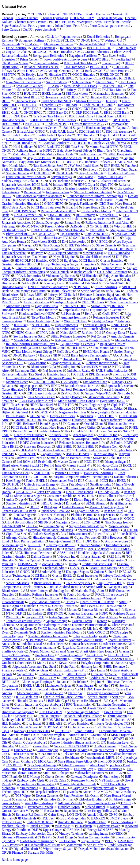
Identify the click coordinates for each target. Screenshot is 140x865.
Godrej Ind (68, 367)
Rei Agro (91, 313)
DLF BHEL (112, 165)
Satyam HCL (35, 617)
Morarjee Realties (18, 757)
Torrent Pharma (32, 298)
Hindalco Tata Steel (92, 44)
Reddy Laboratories (39, 279)
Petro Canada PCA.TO (17, 29)
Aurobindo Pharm (18, 306)
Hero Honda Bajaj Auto (43, 321)
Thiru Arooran (117, 716)
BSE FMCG (55, 613)
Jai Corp (111, 101)
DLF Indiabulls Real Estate (42, 845)
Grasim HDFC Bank (28, 420)
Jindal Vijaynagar (107, 279)
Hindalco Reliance (70, 822)
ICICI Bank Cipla (81, 116)
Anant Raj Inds (83, 435)
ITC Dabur (50, 488)
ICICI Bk (20, 325)
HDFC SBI (30, 488)
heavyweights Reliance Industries (114, 412)
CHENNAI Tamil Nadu (78, 14)
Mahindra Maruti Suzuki (86, 640)
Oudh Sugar (129, 169)
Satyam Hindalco (87, 511)
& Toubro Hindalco (76, 594)
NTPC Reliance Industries (66, 181)
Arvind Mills (94, 587)
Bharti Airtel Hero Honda (96, 651)
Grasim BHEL (62, 575)
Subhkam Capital (55, 348)
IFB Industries (31, 769)
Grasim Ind (98, 735)
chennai (53, 14)
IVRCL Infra (10, 302)
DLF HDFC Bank (88, 541)
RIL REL (34, 545)
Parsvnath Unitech (40, 807)
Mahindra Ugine (23, 154)
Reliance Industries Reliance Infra (82, 442)
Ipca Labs (64, 135)
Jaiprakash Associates (83, 644)
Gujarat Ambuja (56, 621)
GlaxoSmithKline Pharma (23, 82)
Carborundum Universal (115, 731)
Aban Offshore (23, 761)
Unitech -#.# (123, 719)
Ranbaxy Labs (54, 283)
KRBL (46, 773)
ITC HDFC (101, 188)
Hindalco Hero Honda (16, 549)
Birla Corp (99, 738)
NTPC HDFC (41, 325)
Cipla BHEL (10, 446)
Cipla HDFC (34, 181)
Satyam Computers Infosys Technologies (81, 477)
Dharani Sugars (26, 773)
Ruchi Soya (130, 435)
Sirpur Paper (81, 659)
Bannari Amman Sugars (86, 458)
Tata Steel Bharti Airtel (95, 256)
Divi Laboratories (74, 241)
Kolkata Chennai (26, 18)
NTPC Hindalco (119, 253)
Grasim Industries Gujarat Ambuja (37, 704)
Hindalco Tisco (25, 101)
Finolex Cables (112, 408)
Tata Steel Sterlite (14, 253)
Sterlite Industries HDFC (18, 659)
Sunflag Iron (61, 590)
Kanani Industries (126, 477)
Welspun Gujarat (65, 302)
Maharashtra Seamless (108, 93)
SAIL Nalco (85, 177)
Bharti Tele (104, 150)
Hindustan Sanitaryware (18, 712)
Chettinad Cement (14, 230)
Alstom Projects (118, 71)
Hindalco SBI (50, 169)
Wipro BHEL (123, 226)
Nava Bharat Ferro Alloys (75, 761)
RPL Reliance (98, 374)
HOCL (127, 465)
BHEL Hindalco (25, 169)
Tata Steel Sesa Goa (15, 473)
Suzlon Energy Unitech (94, 340)
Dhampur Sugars (77, 571)
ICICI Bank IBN (50, 712)
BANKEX (98, 818)
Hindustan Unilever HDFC (37, 313)
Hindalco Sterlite (13, 120)
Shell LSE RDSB (124, 374)
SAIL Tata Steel (84, 237)
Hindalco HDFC (101, 97)
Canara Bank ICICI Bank (19, 511)
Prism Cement (29, 59)
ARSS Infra (65, 552)
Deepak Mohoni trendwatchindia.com (103, 848)
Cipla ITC (106, 184)
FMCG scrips (119, 632)
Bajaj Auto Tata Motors (35, 162)
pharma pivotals (103, 788)
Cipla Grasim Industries (73, 188)
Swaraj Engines (12, 636)
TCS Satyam (68, 382)
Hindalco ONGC (47, 260)
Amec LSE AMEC (95, 792)
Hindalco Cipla (107, 465)
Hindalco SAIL (24, 237)
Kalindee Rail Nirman (58, 799)
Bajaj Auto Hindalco (117, 275)
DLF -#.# (26, 450)
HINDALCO (112, 628)
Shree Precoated (71, 200)
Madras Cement (12, 397)
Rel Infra (84, 279)
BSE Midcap (31, 776)
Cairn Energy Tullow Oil (100, 811)
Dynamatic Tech (25, 632)
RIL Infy (92, 628)
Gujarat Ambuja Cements (77, 344)
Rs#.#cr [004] (30, 283)
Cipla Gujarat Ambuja (41, 765)
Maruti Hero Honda (52, 427)
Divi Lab (32, 526)
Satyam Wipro (57, 420)
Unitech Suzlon (90, 545)
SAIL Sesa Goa (67, 351)
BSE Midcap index (73, 818)
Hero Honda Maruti (15, 165)
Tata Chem (36, 499)
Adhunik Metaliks (70, 803)
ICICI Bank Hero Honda (115, 203)
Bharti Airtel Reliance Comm (63, 697)
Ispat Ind (72, 207)
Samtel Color (56, 458)
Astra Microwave (73, 765)
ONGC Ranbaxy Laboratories (48, 287)
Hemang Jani (89, 666)
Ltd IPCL (115, 773)
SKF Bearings (85, 298)
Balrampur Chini (26, 370)
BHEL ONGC (109, 74)
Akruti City (94, 708)
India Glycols (125, 484)
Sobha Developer (48, 222)
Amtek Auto (94, 655)
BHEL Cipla (10, 112)
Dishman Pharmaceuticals (89, 625)
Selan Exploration (49, 492)
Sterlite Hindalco (17, 173)
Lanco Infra (110, 530)
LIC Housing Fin (48, 549)
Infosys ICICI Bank (61, 294)
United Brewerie (73, 507)
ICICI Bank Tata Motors (80, 63)
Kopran (102, 621)
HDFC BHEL (101, 59)
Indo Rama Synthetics (29, 541)
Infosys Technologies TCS (112, 723)
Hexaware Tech (55, 97)
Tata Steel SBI (11, 526)
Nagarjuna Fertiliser (72, 412)
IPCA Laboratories (28, 275)
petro (98, 22)
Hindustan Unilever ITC (54, 450)
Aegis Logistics (98, 549)
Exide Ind (51, 359)
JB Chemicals (27, 818)
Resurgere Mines (82, 780)
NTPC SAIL (81, 287)
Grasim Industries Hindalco (20, 203)
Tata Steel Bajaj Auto (108, 560)
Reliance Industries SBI (102, 363)
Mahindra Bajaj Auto (89, 590)
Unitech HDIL (127, 533)
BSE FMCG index (45, 579)
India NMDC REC (40, 822)
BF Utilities (33, 329)
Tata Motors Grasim (41, 397)
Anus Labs (9, 644)
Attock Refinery (32, 587)
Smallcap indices (72, 678)
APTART (118, 738)
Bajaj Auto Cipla (46, 306)
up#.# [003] (36, 738)
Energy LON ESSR (100, 829)
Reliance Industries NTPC (41, 67)
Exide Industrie (16, 48)
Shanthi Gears (23, 628)
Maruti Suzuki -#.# (79, 465)
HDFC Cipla (86, 184)
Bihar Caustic (54, 693)
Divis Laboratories (37, 302)
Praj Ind (96, 681)
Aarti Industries (114, 389)
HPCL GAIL (128, 135)
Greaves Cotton (12, 530)
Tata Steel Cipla (90, 78)
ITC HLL (77, 374)
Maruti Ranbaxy (28, 359)
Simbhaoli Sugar (120, 799)
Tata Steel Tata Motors (48, 116)
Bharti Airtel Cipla (43, 367)
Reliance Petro (112, 268)
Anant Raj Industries (39, 803)
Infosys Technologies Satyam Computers (68, 264)
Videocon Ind (66, 556)
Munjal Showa (108, 617)
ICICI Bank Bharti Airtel (36, 401)
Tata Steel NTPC (23, 200)
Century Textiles (63, 606)
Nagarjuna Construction (78, 647)
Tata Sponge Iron (117, 522)
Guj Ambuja (98, 310)
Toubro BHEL (35, 480)
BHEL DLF (30, 108)
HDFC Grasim (25, 332)
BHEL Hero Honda (96, 351)
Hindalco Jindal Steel (16, 310)
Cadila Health (99, 678)
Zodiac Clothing (53, 564)
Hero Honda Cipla (95, 207)
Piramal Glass (65, 651)
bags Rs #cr (71, 689)
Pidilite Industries (110, 769)
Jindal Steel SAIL (110, 116)
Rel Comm (98, 336)
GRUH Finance (12, 852)
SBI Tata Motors (77, 93)
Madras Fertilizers (88, 101)
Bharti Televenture (63, 291)
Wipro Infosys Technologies (35, 784)
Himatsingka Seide (104, 674)
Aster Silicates (72, 708)
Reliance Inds (11, 44)
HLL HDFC (80, 348)
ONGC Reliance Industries (107, 181)
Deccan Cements (47, 795)
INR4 (73, 564)
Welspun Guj (113, 40)
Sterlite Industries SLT (21, 503)
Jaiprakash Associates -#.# (82, 385)
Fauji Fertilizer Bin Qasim (81, 795)
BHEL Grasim (76, 674)
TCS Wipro (23, 795)
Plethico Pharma (82, 515)
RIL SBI (71, 105)
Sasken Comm (82, 621)
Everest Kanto (50, 249)
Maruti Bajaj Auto (75, 750)
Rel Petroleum (70, 313)
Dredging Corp (102, 321)
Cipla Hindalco (70, 234)
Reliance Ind (32, 192)
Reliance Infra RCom (71, 681)
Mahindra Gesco (17, 382)
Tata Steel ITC (24, 412)
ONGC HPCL (89, 40)
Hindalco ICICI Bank (120, 78)
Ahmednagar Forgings (37, 681)
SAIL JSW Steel (25, 211)
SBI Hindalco (89, 275)
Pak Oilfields (74, 431)
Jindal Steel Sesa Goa (55, 511)
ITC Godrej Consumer (112, 272)
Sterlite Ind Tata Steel (83, 283)
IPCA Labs (47, 332)
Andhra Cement (105, 746)
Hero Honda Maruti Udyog (105, 200)
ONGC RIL (24, 492)
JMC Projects (119, 818)
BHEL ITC (89, 89)
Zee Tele (12, 488)
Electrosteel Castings (52, 515)
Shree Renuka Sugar (28, 496)
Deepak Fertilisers (62, 416)
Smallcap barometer (122, 754)
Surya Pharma (90, 841)
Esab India (45, 461)
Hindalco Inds (56, 374)
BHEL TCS (9, 469)
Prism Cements (111, 264)
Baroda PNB (48, 355)
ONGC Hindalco (83, 74)
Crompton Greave (75, 139)
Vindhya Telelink (13, 826)
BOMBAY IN (27, 564)
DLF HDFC (64, 162)
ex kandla (129, 617)
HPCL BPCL (101, 139)
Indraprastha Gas (57, 192)
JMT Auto (8, 735)
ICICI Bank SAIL (28, 219)
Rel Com (68, 754)
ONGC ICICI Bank (85, 108)
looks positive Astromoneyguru (65, 59)
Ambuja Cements (112, 427)
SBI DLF (93, 359)
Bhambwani (73, 845)
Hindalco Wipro (69, 807)
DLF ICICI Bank (87, 112)
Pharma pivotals (13, 670)
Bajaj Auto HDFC (97, 234)
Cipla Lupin (97, 670)
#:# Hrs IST (106, 685)
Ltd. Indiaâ (33, 723)
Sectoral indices (47, 689)
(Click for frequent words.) (63, 36)
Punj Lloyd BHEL (109, 583)
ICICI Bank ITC (49, 146)
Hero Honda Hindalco (16, 135)
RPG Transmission (78, 704)
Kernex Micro (22, 431)
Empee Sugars (126, 579)
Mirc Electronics (57, 769)
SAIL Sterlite (74, 249)
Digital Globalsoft (26, 848)
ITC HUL (71, 169)
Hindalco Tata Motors (96, 211)
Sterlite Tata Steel (90, 154)
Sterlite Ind (123, 59)
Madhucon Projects (58, 685)
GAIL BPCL (110, 313)
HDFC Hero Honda (97, 689)
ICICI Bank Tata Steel (46, 207)
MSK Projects (120, 735)
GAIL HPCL (65, 78)
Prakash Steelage (44, 533)
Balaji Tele (47, 200)
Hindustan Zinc (101, 579)
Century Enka (115, 332)
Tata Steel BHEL (28, 97)
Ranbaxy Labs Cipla (30, 780)
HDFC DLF (23, 260)
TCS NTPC (77, 568)
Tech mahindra (54, 568)
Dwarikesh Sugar (94, 325)
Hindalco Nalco (12, 287)
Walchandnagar (59, 738)
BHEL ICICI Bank (116, 112)
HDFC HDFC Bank (87, 143)
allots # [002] (122, 678)
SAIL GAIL (42, 473)
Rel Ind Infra (52, 465)
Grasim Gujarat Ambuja (28, 742)
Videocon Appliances (60, 275)
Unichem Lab (23, 750)
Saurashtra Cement (45, 127)
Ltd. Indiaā (34, 613)
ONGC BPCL (33, 112)
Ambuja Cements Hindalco (91, 719)
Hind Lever (87, 606)
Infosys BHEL (33, 294)
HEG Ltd (21, 647)
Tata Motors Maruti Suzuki (20, 727)
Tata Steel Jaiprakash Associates (23, 408)
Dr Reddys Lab (108, 492)
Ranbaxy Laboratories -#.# (32, 731)
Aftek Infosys (39, 590)
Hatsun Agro (10, 606)
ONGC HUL (10, 484)
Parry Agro (79, 788)
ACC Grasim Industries (93, 52)
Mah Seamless (81, 82)
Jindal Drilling (40, 826)
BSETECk (62, 731)
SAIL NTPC (27, 454)
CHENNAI (38, 14)
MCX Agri (45, 761)
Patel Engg (13, 480)
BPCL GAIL (46, 234)
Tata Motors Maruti (106, 348)
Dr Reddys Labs (32, 74)
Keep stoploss (72, 628)
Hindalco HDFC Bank (97, 105)
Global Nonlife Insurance (37, 841)
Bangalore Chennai (109, 14)
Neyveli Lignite (64, 256)
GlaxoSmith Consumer (103, 397)
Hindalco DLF (109, 237)
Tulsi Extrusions (23, 754)
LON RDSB (92, 522)
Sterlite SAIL (105, 82)
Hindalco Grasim (35, 606)
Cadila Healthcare (67, 757)
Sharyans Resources (37, 446)
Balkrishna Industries (98, 473)
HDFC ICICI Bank (41, 389)
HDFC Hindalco (42, 230)
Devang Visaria (29, 568)
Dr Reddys (73, 503)
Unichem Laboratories (17, 663)
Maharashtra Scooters (89, 773)
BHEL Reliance (114, 666)
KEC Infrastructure (119, 131)
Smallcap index (100, 484)
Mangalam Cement (123, 230)
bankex (132, 761)
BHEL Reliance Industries (68, 336)
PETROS (68, 22)
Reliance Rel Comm (29, 814)
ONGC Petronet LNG (28, 215)
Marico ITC (28, 735)
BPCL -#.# (46, 412)
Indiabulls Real (31, 644)
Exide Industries (122, 822)
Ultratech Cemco (23, 249)
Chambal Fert (51, 105)
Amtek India (95, 814)
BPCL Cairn (57, 780)
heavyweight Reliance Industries (67, 560)
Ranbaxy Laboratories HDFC (88, 613)
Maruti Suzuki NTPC (104, 146)
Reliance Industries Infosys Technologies (95, 196)
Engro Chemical (50, 674)
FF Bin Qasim (49, 811)
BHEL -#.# (9, 681)
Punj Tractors (67, 120)
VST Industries (109, 780)
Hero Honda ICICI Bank (80, 86)
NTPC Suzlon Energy (16, 708)
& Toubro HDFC (121, 442)
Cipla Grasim (113, 712)
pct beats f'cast (120, 765)
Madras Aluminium (116, 469)
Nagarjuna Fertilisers (83, 55)
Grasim (124, 651)
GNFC (113, 814)
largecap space (28, 385)
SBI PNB (44, 522)
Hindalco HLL (72, 359)
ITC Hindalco (85, 135)
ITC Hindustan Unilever (93, 162)
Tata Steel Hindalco (71, 230)
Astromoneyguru (116, 541)
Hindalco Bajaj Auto (114, 298)
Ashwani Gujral (12, 545)
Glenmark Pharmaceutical (19, 837)
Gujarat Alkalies (114, 108)
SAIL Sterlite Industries (111, 370)
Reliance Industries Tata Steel (22, 374)
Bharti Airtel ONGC (31, 131)
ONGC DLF (28, 571)
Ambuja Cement (60, 541)
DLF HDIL (130, 530)
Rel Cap (109, 700)
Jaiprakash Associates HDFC (114, 659)
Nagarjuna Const (67, 522)
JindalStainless (126, 48)
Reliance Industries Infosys (82, 598)
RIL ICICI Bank (44, 382)
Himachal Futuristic (54, 659)
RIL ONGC (40, 52)
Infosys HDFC (63, 184)
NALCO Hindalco (42, 89)
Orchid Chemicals (80, 727)
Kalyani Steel (64, 340)
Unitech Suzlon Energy (40, 484)
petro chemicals (45, 29)
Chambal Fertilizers (123, 44)
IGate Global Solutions (45, 602)
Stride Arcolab (91, 291)
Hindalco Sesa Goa (69, 158)
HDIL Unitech (51, 503)
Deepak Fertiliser (46, 792)
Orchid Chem (93, 423)
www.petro (84, 22)
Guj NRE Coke (16, 52)
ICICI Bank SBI (90, 131)
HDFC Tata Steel (41, 404)
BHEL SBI (44, 188)
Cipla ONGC (96, 632)
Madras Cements (126, 340)
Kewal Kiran (67, 663)
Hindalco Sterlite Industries (65, 329)
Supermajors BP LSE (60, 545)
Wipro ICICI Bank (110, 177)
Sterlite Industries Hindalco (64, 219)
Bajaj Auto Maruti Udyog (74, 150)
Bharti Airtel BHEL (19, 234)
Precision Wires (12, 807)
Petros (42, 22)
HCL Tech (48, 818)
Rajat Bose (71, 811)
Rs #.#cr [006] (70, 393)
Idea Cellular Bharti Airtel (116, 496)
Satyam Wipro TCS (98, 393)
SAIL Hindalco (56, 82)
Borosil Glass (24, 522)
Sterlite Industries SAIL (29, 336)
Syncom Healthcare (85, 700)
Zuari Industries (87, 575)
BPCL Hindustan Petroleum (33, 552)
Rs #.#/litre (42, 757)
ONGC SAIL (84, 617)
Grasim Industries (108, 499)
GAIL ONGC (124, 162)
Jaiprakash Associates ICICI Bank (25, 184)
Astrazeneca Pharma (36, 469)
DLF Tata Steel (74, 67)
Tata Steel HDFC (74, 306)
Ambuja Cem (29, 348)
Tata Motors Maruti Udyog (33, 351)
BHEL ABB (54, 723)
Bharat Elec (72, 222)
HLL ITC (93, 158)
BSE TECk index (77, 454)
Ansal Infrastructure (73, 533)
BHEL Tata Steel (13, 404)
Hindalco (8, 746)
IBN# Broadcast (113, 537)
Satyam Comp (51, 454)
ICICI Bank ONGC (89, 71)
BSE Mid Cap (57, 700)
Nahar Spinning (59, 617)
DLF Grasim (86, 480)
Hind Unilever (23, 146)
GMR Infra (9, 769)
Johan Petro (63, 25)
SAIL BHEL (85, 446)
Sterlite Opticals (13, 651)
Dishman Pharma (55, 108)
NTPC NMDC (53, 727)
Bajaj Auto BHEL (39, 158)
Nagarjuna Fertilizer (88, 439)
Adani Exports (112, 644)
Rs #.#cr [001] (91, 332)
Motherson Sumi (28, 693)
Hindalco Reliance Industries (38, 594)
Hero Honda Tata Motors (63, 268)
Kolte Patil (68, 666)
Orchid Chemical (43, 48)
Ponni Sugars (49, 423)
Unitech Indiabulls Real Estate (26, 439)
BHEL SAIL (31, 685)
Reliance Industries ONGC (33, 78)
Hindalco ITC (58, 74)
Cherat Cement (55, 776)
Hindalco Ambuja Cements (51, 537)
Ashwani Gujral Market (83, 712)
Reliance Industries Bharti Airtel (107, 222)
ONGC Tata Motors (15, 63)
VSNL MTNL (11, 279)
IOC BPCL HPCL (55, 788)
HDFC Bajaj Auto (14, 207)
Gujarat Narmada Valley (18, 811)
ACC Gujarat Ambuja (63, 253)
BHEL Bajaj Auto (119, 154)
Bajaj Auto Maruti (91, 173)
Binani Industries (74, 579)
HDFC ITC (29, 105)
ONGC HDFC (54, 203)
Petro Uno (80, 25)
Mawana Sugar (93, 253)
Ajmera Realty (102, 533)
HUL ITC (30, 93)
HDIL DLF (91, 461)
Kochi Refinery (111, 420)
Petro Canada (99, 25)
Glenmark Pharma (60, 378)
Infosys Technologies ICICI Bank (24, 575)
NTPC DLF (14, 613)
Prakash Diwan (12, 822)
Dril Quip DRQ (118, 655)
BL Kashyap (83, 826)
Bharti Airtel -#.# (13, 590)
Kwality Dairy (48, 139)
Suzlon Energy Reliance (107, 306)
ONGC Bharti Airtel (19, 139)
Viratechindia (29, 788)
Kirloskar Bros (104, 454)
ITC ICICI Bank (93, 302)
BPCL (109, 841)
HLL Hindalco (11, 723)
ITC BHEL (97, 230)
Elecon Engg (82, 499)
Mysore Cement (68, 461)
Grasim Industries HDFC (19, 264)
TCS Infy (126, 803)
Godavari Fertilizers (28, 458)
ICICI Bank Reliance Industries (76, 469)
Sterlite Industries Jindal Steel (48, 636)
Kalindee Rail (58, 435)
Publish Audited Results (64, 587)
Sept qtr (117, 697)
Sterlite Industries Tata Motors (61, 632)
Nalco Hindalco (12, 389)
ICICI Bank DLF (59, 112)
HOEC (34, 507)
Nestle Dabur (97, 822)
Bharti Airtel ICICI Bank (97, 602)
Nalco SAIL (68, 332)
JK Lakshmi (67, 841)
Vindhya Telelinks (71, 833)
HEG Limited (11, 124)
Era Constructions (92, 754)
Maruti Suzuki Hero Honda (76, 401)
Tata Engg (8, 226)
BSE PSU (105, 488)
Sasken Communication (94, 837)
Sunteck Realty (58, 499)
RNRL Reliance (24, 423)
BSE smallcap (83, 769)
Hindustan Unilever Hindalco (26, 177)
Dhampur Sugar (115, 461)
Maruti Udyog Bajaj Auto (107, 507)
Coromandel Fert (61, 480)
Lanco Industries (47, 310)
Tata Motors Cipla (118, 545)
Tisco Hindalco (60, 408)
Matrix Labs (45, 663)
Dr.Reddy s (77, 226)
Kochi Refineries (98, 36)
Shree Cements (106, 245)
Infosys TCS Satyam (16, 655)
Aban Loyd (97, 765)
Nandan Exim (119, 807)
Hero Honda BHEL (90, 378)
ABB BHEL (64, 446)
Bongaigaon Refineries (48, 55)
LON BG (81, 738)
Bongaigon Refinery (32, 40)
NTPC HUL (85, 496)
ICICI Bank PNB (22, 427)
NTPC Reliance (86, 408)
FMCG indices (48, 628)
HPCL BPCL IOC (63, 40)
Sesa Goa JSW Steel (29, 86)
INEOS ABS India (55, 719)
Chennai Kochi (25, 22)
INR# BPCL (99, 241)
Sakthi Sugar (72, 127)
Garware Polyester (111, 647)
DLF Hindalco (62, 52)
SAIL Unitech (59, 272)
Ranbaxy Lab (83, 272)
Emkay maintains (45, 647)
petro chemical (120, 25)
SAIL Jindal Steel (25, 143)
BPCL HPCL (121, 120)
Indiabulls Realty (78, 370)
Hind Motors (68, 609)
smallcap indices (27, 799)
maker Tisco (55, 644)
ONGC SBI (65, 279)
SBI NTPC (9, 74)
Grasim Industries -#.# (68, 670)
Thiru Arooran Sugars (102, 431)
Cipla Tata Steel (16, 533)
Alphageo (62, 773)
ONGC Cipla (64, 173)
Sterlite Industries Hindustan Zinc (72, 742)
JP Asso (53, 86)
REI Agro (50, 507)
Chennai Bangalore (110, 18)
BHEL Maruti (15, 416)
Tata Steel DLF (112, 86)
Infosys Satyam (90, 556)
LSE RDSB (56, 640)
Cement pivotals (71, 655)
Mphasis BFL (24, 716)
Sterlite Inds (45, 135)
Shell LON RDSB (110, 761)
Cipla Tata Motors (73, 484)
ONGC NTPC (29, 226)
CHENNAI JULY (82, 18)
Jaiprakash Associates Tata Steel (34, 666)
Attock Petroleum (50, 518)
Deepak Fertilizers (81, 203)
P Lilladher (105, 727)
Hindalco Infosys (48, 431)
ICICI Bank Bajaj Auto (78, 488)
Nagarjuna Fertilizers (123, 302)
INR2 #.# (125, 571)
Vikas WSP (62, 826)
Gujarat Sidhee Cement (103, 518)
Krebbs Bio (75, 518)
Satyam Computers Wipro (86, 526)
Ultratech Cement (84, 420)
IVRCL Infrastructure (109, 594)
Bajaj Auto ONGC (112, 401)
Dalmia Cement (41, 556)
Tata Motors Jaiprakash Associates (39, 196)
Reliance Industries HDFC (34, 150)
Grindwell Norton (47, 598)
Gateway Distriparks (84, 776)
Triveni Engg (111, 63)
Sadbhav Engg (11, 181)
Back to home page (15, 859)
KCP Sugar (37, 416)
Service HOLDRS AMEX (71, 746)
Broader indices (12, 738)
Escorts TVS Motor (94, 367)
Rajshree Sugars (124, 613)
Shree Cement (97, 697)
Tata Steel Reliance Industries (79, 389)
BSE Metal (74, 829)
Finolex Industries (28, 268)
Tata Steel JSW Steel (123, 378)
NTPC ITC (32, 124)
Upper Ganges (52, 829)
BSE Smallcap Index (101, 803)
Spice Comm (61, 439)
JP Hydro (37, 253)
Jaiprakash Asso (74, 310)
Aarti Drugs (65, 837)
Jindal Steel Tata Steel (56, 101)
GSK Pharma (37, 363)
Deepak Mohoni (40, 651)
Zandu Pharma (116, 143)
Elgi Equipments (66, 325)
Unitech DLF (109, 215)
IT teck (70, 602)
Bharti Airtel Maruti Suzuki (20, 465)
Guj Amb (131, 499)
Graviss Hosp (11, 803)
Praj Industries (52, 370)
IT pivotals (70, 792)
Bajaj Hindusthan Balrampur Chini (43, 625)
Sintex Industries (17, 583)
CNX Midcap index (79, 583)
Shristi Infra (95, 845)
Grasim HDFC (12, 393)
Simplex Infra (123, 450)
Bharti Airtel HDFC (47, 583)
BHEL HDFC (99, 67)
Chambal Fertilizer (14, 609)
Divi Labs (123, 393)
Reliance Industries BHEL (58, 211)
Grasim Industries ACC (88, 124)
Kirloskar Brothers (91, 799)
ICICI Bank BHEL (113, 480)
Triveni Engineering (92, 404)
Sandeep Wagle (52, 735)
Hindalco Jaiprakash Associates (99, 552)
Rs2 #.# (47, 837)
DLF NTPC (66, 404)
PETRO (54, 22)
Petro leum (111, 22)
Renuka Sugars (48, 716)
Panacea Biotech (93, 609)
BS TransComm (111, 606)
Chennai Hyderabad (54, 18)
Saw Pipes (111, 158)
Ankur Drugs (14, 499)
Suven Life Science (122, 609)
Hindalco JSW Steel (121, 173)
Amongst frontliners (74, 317)
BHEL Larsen (51, 93)
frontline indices (43, 609)
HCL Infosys (68, 89)
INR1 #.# (91, 268)
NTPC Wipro (34, 640)
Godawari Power (108, 826)
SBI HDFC (95, 249)
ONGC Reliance (59, 215)
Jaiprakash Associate (120, 385)
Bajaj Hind (107, 135)
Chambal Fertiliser (46, 63)
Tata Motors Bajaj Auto (30, 291)
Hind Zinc (32, 44)
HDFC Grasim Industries (37, 442)
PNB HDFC (51, 385)
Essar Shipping (47, 750)
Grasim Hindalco (111, 260)
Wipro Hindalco (78, 723)
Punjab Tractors (103, 750)
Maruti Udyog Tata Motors (32, 340)
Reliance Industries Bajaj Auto (100, 294)
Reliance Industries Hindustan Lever (30, 344)
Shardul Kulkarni (119, 640)
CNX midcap (48, 754)
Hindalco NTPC (56, 124)
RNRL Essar (119, 325)
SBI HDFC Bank (41, 120)
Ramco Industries (119, 708)
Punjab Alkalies (99, 329)
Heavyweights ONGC (66, 363)
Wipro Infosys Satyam (58, 848)
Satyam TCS (25, 674)
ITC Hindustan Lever (115, 742)
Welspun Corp (118, 587)
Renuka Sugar (22, 515)
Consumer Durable (59, 496)
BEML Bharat (95, 503)
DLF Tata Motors (114, 89)
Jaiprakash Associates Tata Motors (25, 256)
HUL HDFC (42, 173)
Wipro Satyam (119, 526)
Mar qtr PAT (30, 245)
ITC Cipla (75, 693)
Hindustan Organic (98, 127)
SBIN (122, 602)
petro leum (45, 25)
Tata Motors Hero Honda (56, 154)
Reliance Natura (71, 48)
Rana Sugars (84, 685)
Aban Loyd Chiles (83, 427)
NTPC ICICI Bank (35, 477)
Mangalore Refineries (58, 44)
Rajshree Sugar (53, 526)
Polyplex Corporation (95, 663)
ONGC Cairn (47, 678)
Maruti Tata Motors (103, 568)
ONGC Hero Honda (79, 492)
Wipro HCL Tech (75, 321)
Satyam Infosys (61, 177)
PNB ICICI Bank (59, 298)
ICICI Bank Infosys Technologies (85, 355)
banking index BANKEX (105, 833)
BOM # (28, 678)
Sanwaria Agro (12, 321)
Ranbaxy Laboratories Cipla (35, 833)
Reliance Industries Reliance (83, 716)
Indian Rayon (74, 549)
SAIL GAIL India (62, 131)
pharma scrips (87, 530)
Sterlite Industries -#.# (97, 564)
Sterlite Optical (29, 560)
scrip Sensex (106, 515)
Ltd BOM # (25, 461)
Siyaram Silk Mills (40, 852)
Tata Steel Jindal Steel (48, 165)
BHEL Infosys (85, 215)
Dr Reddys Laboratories (103, 693)
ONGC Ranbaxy (23, 355)
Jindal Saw (113, 291)
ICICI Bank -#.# (27, 697)
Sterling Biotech (71, 397)
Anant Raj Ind (108, 435)
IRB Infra (111, 359)
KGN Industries (106, 287)
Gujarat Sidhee (104, 571)
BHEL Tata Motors (78, 245)
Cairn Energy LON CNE (65, 814)
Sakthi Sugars (11, 329)
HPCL (23, 746)
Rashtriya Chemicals (16, 598)
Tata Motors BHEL (44, 241)
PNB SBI (8, 454)
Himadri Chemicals (29, 700)
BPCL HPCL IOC (99, 48)
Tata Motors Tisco (95, 382)
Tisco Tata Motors (43, 317)
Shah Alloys (111, 776)
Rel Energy (90, 169)
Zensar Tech (41, 746)
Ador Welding (51, 571)
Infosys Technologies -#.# (90, 636)
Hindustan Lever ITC (53, 237)
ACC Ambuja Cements (55, 71)
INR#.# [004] (76, 735)
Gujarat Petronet (85, 537)
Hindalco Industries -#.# (92, 450)
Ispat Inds (86, 416)
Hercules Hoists (47, 708)
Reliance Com (108, 446)
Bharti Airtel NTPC (94, 120)
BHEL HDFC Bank (15, 116)
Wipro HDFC (26, 71)
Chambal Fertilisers (55, 143)
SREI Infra (113, 556)
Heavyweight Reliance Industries (50, 530)
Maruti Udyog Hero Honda (78, 784)
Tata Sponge (51, 245)
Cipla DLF (114, 458)
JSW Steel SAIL (114, 283)
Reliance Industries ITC (109, 317)
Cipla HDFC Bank (120, 249)
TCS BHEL (14, 765)
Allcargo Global (16, 537)
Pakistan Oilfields (67, 473)
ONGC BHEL (99, 226)
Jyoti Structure (12, 158)
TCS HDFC (106, 416)
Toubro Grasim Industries (23, 621)
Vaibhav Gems (38, 670)
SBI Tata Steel (74, 146)
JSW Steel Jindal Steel (83, 165)
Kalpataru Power (99, 219)
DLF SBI (109, 169)
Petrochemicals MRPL (99, 757)
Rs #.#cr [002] (113, 511)
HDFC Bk (77, 97)
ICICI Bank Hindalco (41, 393)
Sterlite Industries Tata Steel (93, 192)
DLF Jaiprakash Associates (24, 378)
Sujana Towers (23, 518)
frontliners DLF (27, 829)
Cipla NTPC (119, 404)
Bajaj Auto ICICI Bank (79, 260)
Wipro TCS (13, 617)
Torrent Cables (54, 226)
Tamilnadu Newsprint (111, 704)
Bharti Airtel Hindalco (29, 435)
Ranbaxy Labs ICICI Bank (20, 719)
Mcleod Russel (95, 807)
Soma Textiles (84, 731)
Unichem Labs (44, 655)
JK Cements (71, 423)
